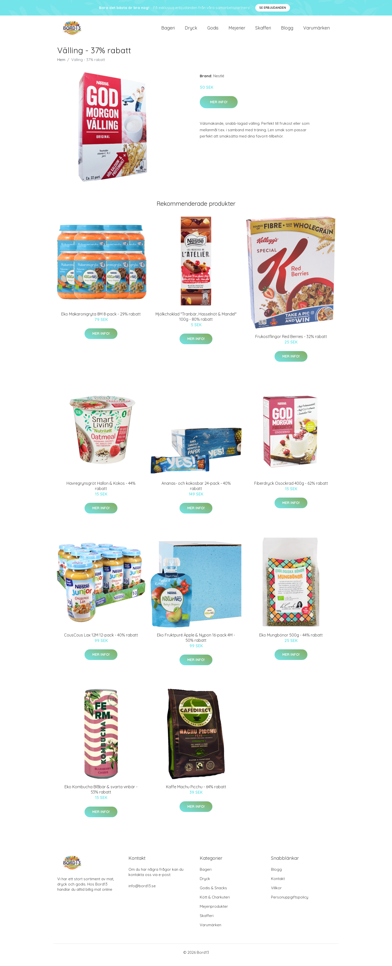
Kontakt (278, 883)
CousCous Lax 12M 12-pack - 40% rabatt (101, 640)
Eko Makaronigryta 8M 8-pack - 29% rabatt (101, 319)
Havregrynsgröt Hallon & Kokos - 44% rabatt (101, 491)
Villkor (276, 892)
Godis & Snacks (213, 892)
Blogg (287, 30)
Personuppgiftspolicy (289, 902)
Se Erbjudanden (272, 8)
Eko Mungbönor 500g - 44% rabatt (291, 640)
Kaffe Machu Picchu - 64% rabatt (196, 791)
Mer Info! (219, 107)
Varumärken (316, 30)
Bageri (168, 30)
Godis (212, 30)
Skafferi (263, 30)
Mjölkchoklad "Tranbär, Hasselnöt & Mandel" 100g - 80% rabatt (196, 321)
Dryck (191, 30)
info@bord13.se (142, 890)
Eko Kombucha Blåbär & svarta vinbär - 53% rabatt (101, 794)
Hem (61, 64)
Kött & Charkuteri (215, 902)
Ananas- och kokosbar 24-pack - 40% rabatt (196, 491)
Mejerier (236, 30)
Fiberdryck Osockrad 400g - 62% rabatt (291, 488)
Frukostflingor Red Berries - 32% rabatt (291, 341)
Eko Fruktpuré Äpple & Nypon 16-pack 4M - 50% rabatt (196, 643)
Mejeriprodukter (214, 911)
